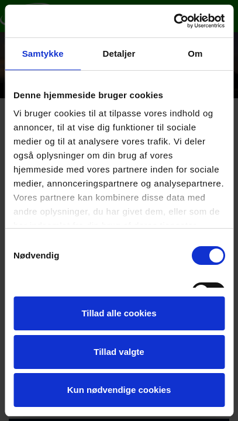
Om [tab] (195, 53)
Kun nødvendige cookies (119, 390)
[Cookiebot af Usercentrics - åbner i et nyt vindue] (173, 21)
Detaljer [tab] (119, 53)
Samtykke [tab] (43, 53)
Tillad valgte (119, 352)
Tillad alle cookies (118, 313)
